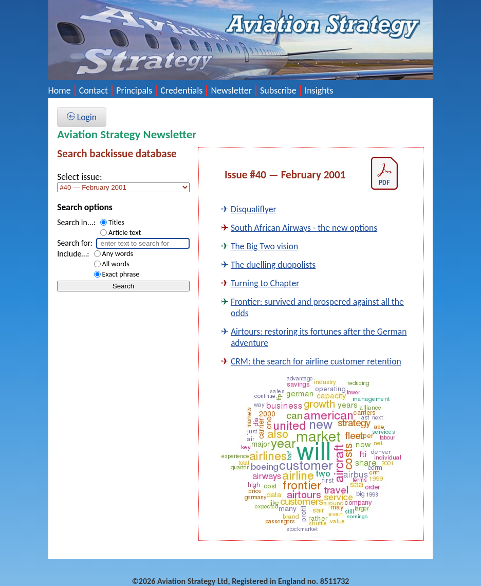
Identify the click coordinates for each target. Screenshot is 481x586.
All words (116, 263)
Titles (116, 222)
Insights (319, 90)
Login (82, 117)
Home (59, 90)
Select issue (78, 176)
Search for (73, 243)
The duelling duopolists (273, 264)
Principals (134, 90)
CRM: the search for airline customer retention (316, 361)
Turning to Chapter (265, 283)
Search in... (75, 222)
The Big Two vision (264, 246)
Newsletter (231, 90)
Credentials (181, 90)
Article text (124, 232)
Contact (93, 90)
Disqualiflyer (253, 209)
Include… (72, 254)
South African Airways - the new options (304, 227)
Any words (118, 253)
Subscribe (278, 90)
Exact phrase (121, 274)
